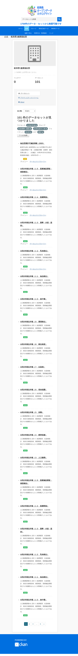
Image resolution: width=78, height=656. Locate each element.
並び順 (19, 111)
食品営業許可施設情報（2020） (32, 143)
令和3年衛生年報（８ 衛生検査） (33, 344)
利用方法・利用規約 (40, 33)
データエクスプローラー (38, 161)
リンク (51, 33)
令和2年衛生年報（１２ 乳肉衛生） (34, 554)
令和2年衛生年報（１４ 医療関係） (34, 506)
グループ (33, 28)
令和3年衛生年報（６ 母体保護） (33, 390)
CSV (25, 159)
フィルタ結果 (23, 135)
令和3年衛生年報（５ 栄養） (32, 412)
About (21, 102)
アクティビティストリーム (28, 98)
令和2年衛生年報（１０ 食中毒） (33, 600)
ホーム (20, 28)
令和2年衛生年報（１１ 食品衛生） (34, 577)
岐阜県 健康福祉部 (19, 37)
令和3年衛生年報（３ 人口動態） (33, 458)
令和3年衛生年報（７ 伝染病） (32, 367)
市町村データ (55, 28)
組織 (26, 28)
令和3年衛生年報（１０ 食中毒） (33, 299)
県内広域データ (44, 28)
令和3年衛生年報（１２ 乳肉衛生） (34, 251)
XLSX (25, 187)
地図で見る (28, 33)
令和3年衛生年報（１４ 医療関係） (34, 197)
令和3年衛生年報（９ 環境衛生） (33, 322)
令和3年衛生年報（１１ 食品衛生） (34, 276)
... (36, 624)
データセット (24, 93)
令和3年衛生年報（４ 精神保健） (33, 435)
